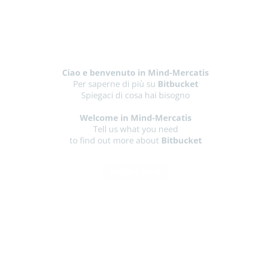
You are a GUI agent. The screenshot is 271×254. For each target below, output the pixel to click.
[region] (69, 226)
